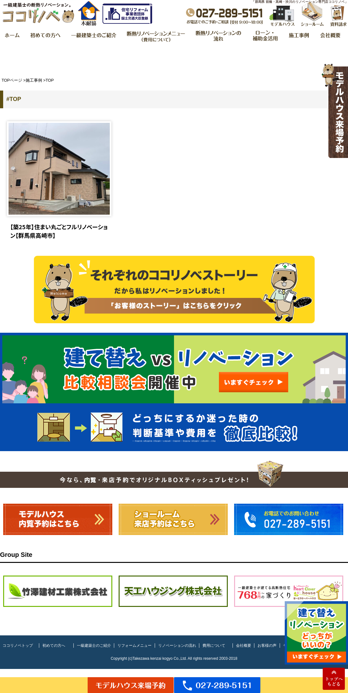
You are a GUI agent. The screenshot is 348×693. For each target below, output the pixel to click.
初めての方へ (53, 645)
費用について (213, 645)
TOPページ (12, 80)
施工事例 (34, 80)
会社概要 (243, 645)
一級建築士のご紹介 (94, 645)
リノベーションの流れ (177, 645)
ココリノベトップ (18, 645)
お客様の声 (267, 645)
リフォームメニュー (134, 645)
